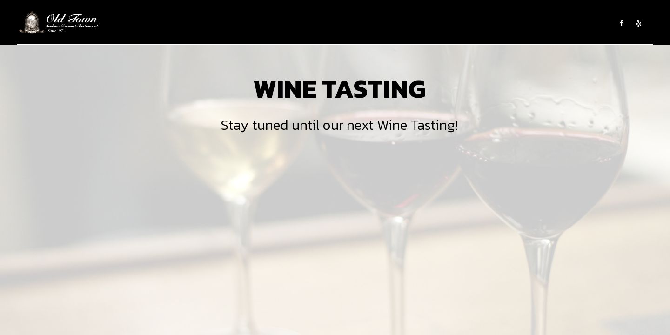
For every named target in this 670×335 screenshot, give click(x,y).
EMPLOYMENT (429, 23)
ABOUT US (259, 23)
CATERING (316, 23)
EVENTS (347, 23)
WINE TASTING (384, 23)
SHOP (463, 23)
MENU (288, 23)
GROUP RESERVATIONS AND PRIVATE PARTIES (543, 23)
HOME (230, 23)
